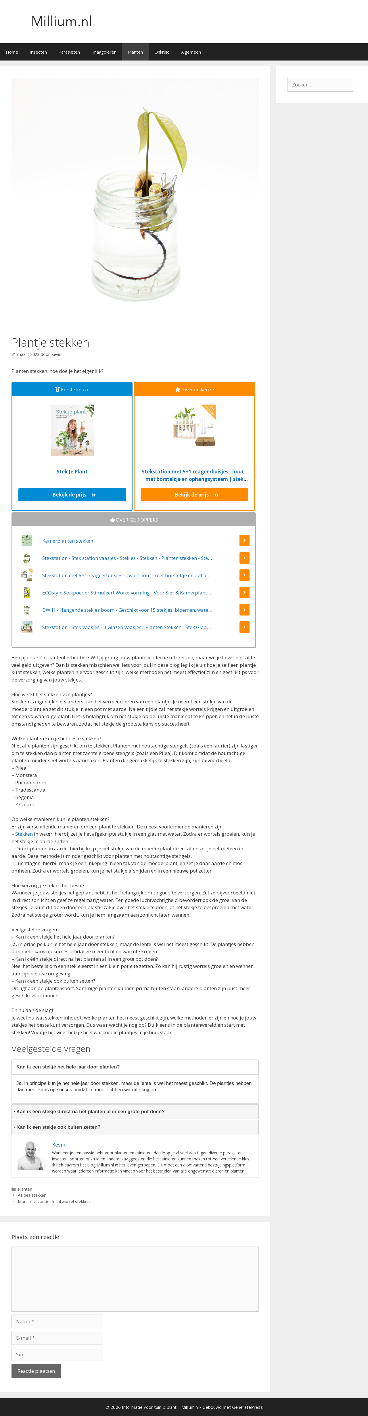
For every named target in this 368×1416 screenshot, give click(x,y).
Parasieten (69, 52)
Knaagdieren (103, 52)
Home (12, 52)
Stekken (24, 833)
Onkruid (162, 52)
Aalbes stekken (32, 1195)
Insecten (38, 52)
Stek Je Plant (72, 471)
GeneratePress (247, 1407)
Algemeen (191, 52)
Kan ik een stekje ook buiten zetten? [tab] (56, 1127)
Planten (135, 52)
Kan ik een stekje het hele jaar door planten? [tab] (66, 1067)
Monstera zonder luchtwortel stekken (54, 1201)
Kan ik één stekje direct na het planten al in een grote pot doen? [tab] (88, 1111)
